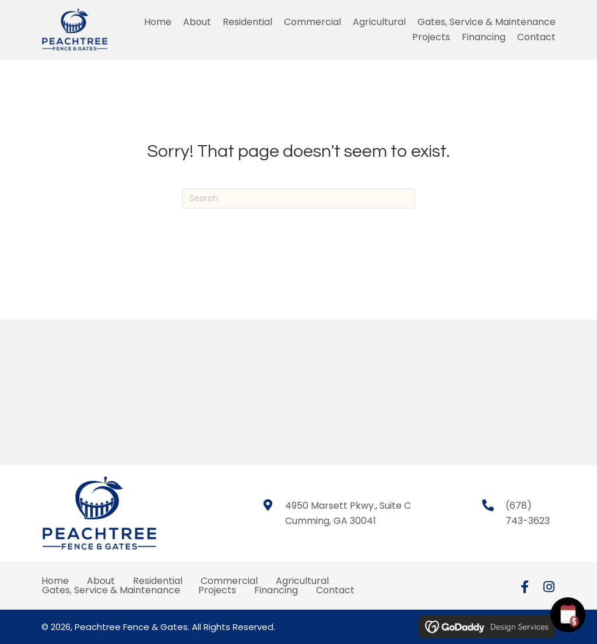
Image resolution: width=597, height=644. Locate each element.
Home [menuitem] (55, 581)
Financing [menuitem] (276, 590)
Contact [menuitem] (335, 590)
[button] (524, 586)
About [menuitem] (101, 581)
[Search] (298, 198)
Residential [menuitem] (157, 581)
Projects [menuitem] (217, 590)
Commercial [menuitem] (229, 581)
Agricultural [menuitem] (302, 581)
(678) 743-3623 (527, 513)
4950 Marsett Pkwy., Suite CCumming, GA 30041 (348, 513)
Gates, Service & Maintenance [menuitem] (111, 590)
